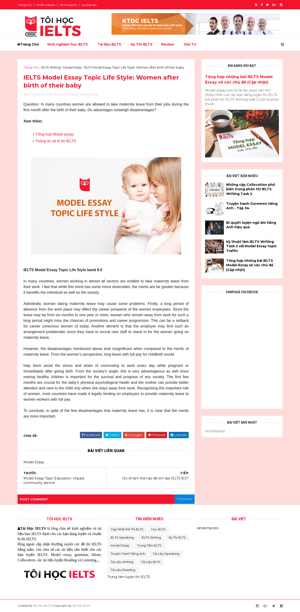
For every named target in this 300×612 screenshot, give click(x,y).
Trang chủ (25, 5)
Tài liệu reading (123, 570)
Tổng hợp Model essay (54, 134)
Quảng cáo (89, 5)
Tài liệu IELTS (109, 44)
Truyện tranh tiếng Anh (128, 553)
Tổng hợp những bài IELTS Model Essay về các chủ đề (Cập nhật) (249, 265)
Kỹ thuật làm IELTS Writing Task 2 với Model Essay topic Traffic (251, 246)
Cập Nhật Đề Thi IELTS (127, 529)
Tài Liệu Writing (122, 562)
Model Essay (72, 67)
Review (167, 44)
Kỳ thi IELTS (177, 537)
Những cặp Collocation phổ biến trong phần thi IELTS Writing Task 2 (250, 189)
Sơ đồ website (45, 5)
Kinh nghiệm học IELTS (67, 44)
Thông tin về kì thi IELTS (55, 141)
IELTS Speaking (122, 537)
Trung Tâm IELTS (149, 545)
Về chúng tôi (68, 5)
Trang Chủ (28, 44)
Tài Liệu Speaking (166, 553)
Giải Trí (190, 44)
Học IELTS (158, 529)
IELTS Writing (51, 67)
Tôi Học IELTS (42, 605)
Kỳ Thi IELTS (142, 44)
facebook (184, 499)
